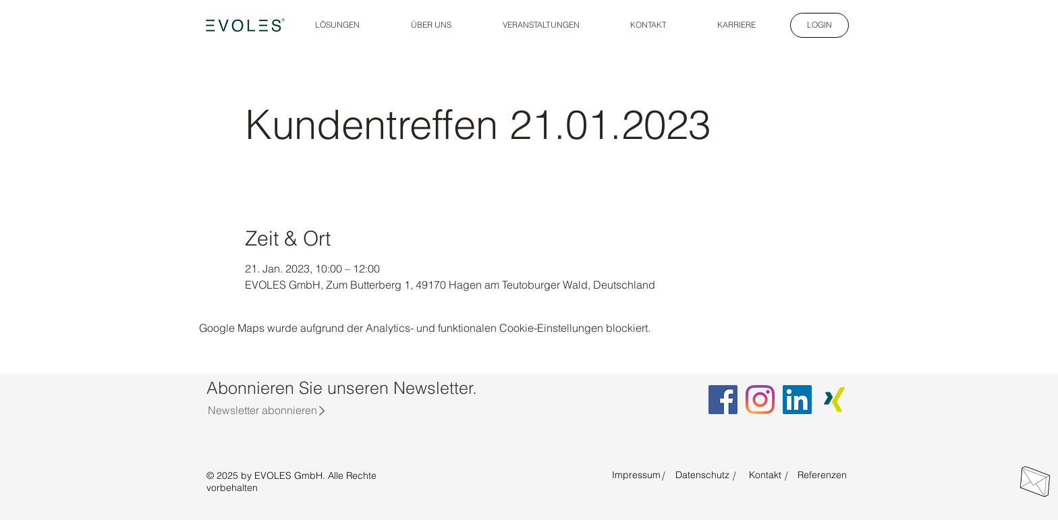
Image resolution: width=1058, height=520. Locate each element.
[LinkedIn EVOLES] (797, 399)
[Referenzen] (822, 475)
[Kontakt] (765, 475)
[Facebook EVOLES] (722, 399)
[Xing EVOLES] (834, 399)
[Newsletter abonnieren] (262, 410)
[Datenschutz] (702, 475)
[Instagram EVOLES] (760, 399)
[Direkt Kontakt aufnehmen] (1035, 481)
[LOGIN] (819, 25)
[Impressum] (636, 475)
